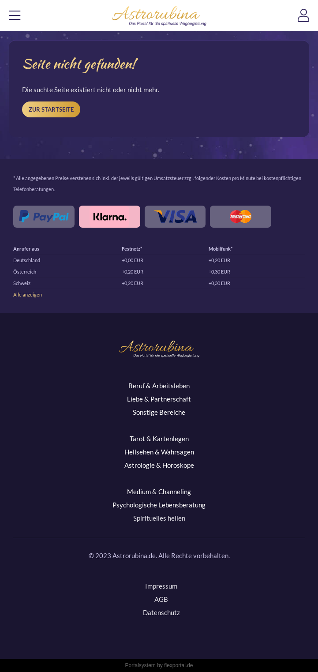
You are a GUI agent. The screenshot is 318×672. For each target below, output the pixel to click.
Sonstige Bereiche (159, 412)
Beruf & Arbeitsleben (159, 386)
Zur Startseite (51, 109)
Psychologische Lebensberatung (159, 505)
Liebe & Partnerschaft (159, 399)
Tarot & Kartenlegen (159, 439)
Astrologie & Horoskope (159, 465)
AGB (161, 599)
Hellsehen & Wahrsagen (159, 452)
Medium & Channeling (159, 492)
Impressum (161, 586)
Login (308, 18)
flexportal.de (178, 665)
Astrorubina (159, 15)
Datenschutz (161, 612)
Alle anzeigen (27, 294)
